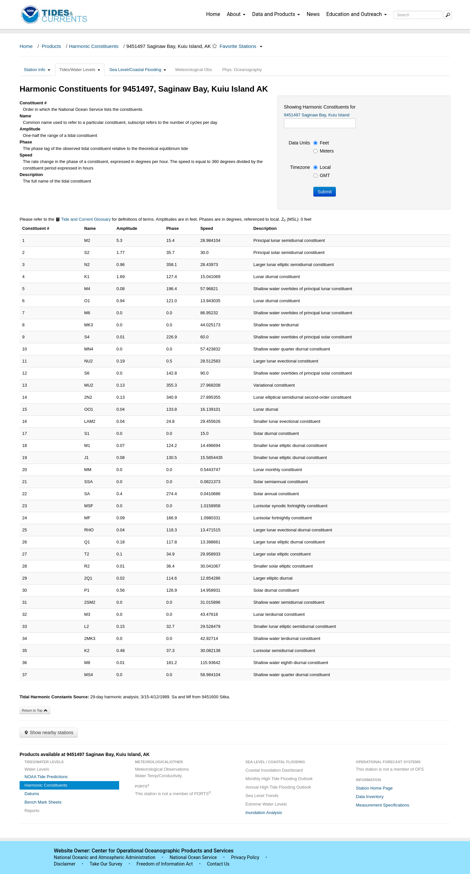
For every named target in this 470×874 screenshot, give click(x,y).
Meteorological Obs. (194, 69)
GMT (321, 175)
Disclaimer (64, 864)
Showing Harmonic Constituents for (319, 107)
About (236, 14)
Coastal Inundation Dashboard (274, 770)
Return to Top (35, 710)
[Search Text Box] (417, 15)
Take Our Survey (106, 864)
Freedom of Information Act (164, 864)
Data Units (299, 142)
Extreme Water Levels (266, 804)
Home (213, 14)
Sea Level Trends (261, 795)
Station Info (37, 69)
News (313, 14)
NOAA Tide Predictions (46, 776)
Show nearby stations (48, 732)
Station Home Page (374, 788)
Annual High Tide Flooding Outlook (278, 787)
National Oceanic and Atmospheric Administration (104, 857)
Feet (321, 142)
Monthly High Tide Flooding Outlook (279, 778)
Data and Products (276, 14)
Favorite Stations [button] (241, 46)
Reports (31, 810)
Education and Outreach (356, 14)
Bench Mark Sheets (42, 802)
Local (322, 167)
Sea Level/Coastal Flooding (137, 69)
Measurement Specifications (382, 805)
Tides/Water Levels (79, 69)
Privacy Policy (245, 857)
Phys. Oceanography (242, 69)
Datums (31, 793)
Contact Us (218, 864)
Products (51, 46)
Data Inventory (370, 796)
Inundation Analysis (263, 812)
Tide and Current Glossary (83, 219)
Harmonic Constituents (93, 46)
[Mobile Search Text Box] (448, 15)
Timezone (300, 167)
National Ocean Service (193, 857)
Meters (323, 151)
